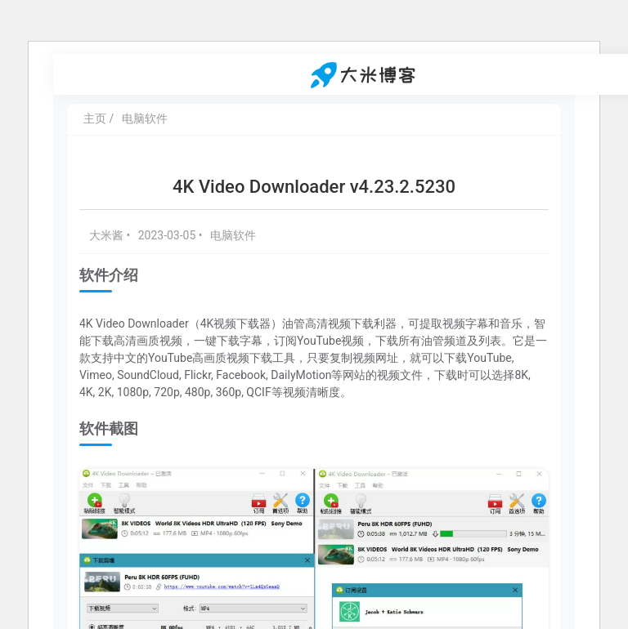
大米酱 (107, 235)
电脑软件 (145, 118)
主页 (94, 118)
